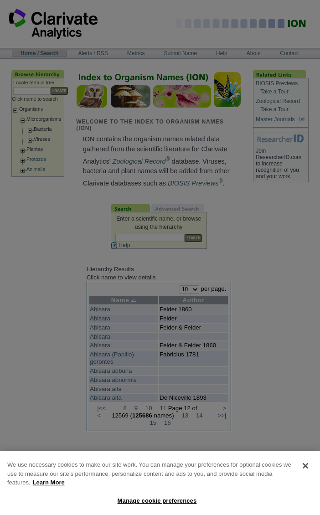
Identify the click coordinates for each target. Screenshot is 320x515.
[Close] (305, 473)
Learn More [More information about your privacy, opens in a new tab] (49, 489)
